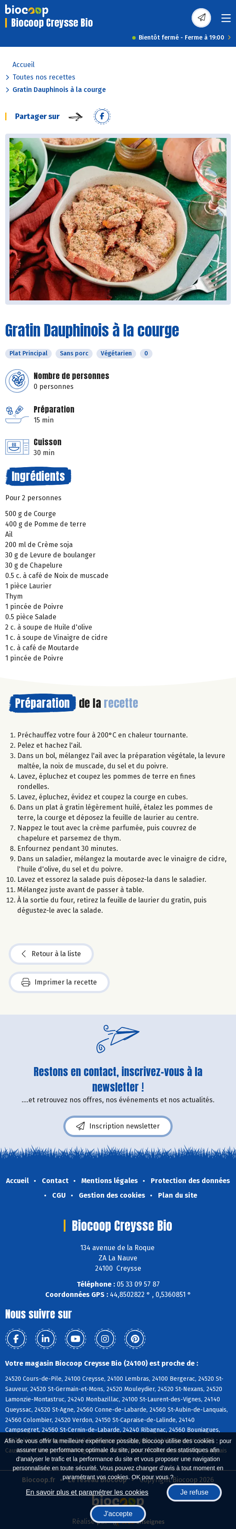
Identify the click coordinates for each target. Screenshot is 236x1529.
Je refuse (194, 1492)
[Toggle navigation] (226, 20)
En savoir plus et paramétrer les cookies (87, 1492)
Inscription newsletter (118, 1126)
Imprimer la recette (59, 982)
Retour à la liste (51, 954)
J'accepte (117, 1513)
